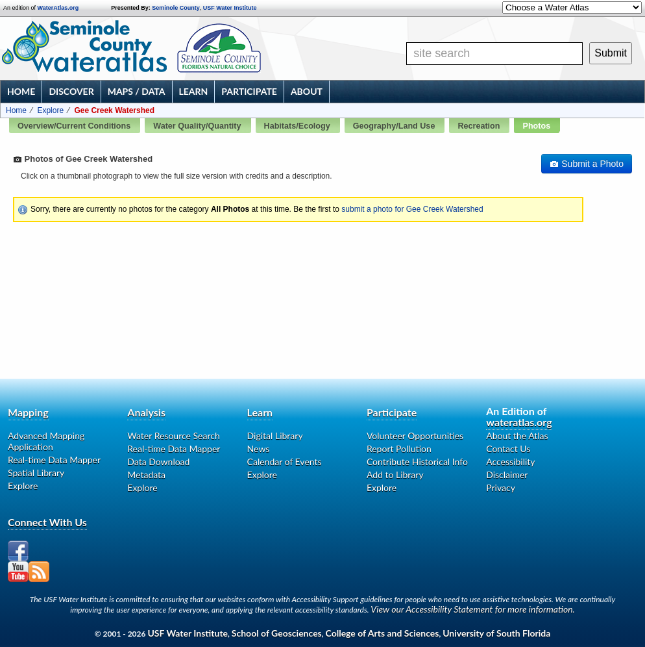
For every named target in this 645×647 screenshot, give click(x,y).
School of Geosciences (277, 633)
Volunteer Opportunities (415, 435)
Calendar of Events (284, 461)
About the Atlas (517, 435)
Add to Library (395, 474)
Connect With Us (47, 522)
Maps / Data (136, 91)
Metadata (146, 474)
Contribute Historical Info (417, 461)
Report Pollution (399, 448)
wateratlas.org (519, 422)
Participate (249, 91)
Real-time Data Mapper (54, 459)
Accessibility (510, 461)
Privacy (500, 487)
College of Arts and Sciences (382, 633)
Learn (193, 91)
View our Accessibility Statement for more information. (473, 609)
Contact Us (508, 448)
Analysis (146, 412)
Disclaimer (507, 474)
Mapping (28, 412)
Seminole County (176, 8)
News (258, 448)
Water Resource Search (173, 435)
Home (21, 91)
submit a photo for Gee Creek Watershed (412, 209)
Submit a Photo (587, 164)
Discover (71, 91)
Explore (50, 110)
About (306, 91)
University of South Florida (496, 633)
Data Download (158, 461)
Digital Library (275, 435)
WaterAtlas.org (58, 8)
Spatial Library (36, 472)
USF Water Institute (230, 8)
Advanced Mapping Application (46, 441)
